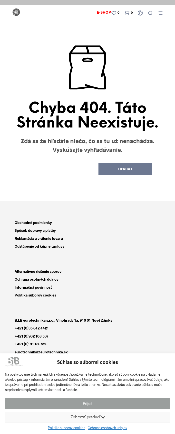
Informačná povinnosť (33, 287)
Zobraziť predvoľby (87, 417)
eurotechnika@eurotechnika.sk (41, 352)
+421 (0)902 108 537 (31, 336)
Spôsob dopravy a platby (35, 230)
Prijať (87, 404)
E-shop (104, 12)
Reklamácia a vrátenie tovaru (39, 238)
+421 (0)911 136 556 (31, 344)
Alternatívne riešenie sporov (38, 271)
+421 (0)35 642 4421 (32, 328)
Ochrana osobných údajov (107, 428)
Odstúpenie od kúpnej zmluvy (39, 246)
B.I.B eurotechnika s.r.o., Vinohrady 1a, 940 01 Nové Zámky (63, 320)
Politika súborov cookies (66, 428)
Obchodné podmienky (33, 222)
